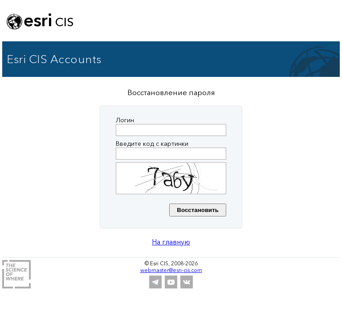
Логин (125, 120)
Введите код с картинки (152, 144)
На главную (171, 241)
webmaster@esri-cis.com (171, 270)
